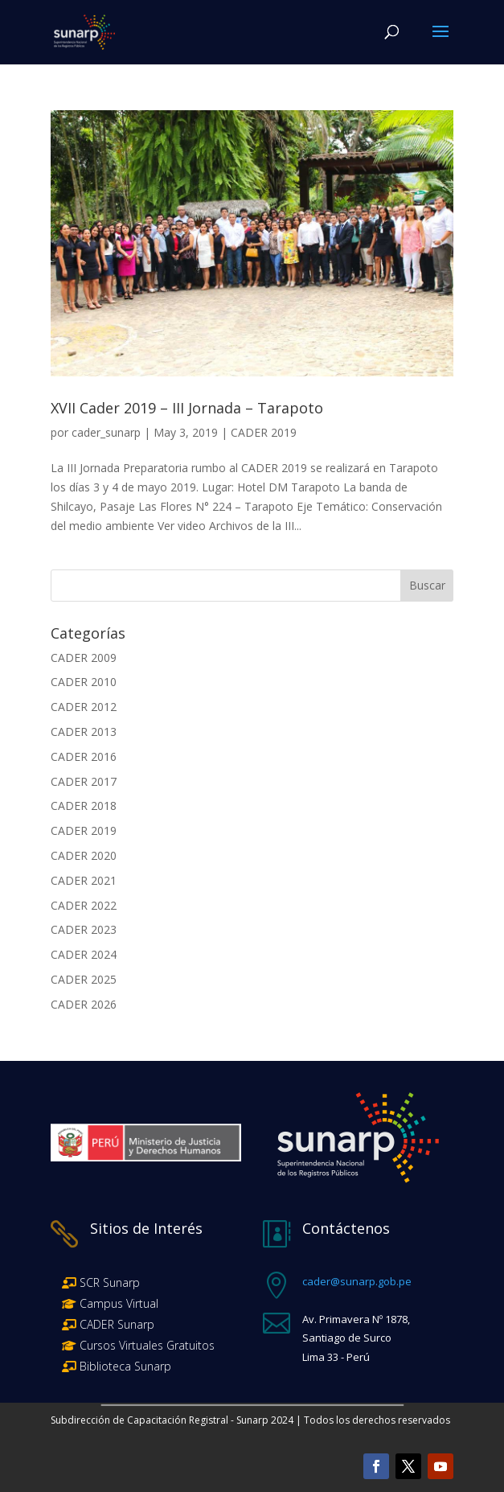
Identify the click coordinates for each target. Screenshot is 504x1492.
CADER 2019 (264, 432)
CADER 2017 (84, 781)
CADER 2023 (84, 929)
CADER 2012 (84, 706)
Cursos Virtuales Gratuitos (145, 1345)
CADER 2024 (84, 954)
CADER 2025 (84, 979)
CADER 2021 (84, 880)
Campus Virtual (117, 1303)
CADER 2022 (84, 905)
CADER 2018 (84, 805)
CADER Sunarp (117, 1324)
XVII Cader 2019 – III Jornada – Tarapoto (187, 407)
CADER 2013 (84, 731)
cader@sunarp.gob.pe (357, 1281)
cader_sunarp (106, 432)
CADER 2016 (84, 756)
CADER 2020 (84, 855)
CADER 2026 (84, 1004)
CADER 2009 (84, 657)
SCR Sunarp (110, 1282)
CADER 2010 (84, 681)
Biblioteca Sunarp (125, 1366)
